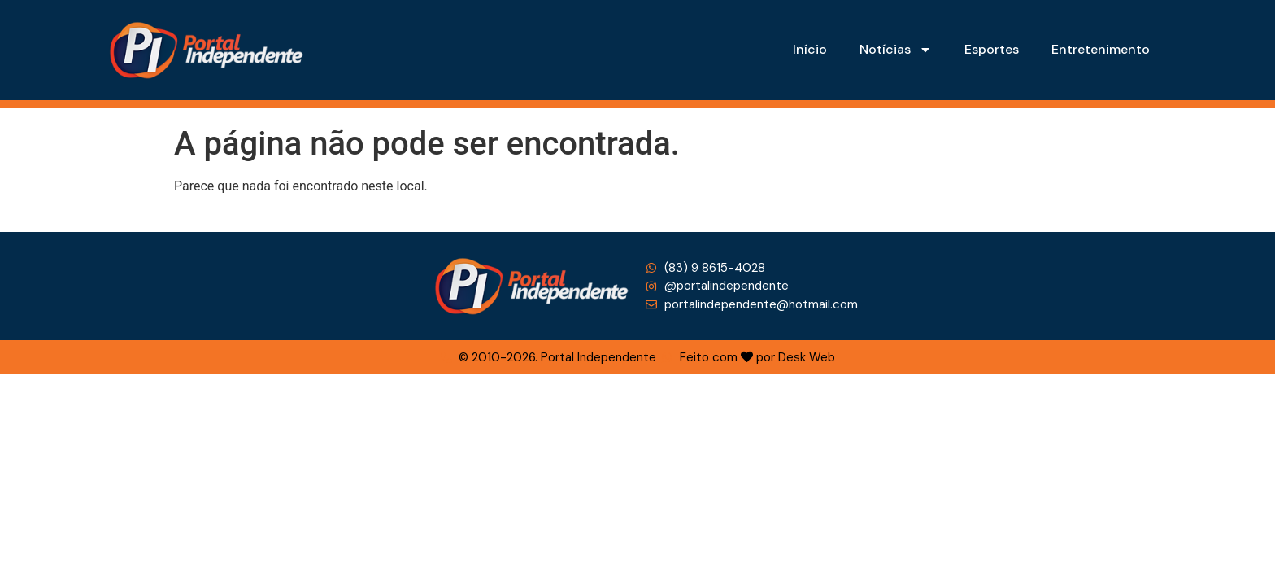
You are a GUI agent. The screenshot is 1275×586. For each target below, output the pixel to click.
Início (810, 49)
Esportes (991, 49)
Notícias (895, 49)
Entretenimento (1100, 49)
